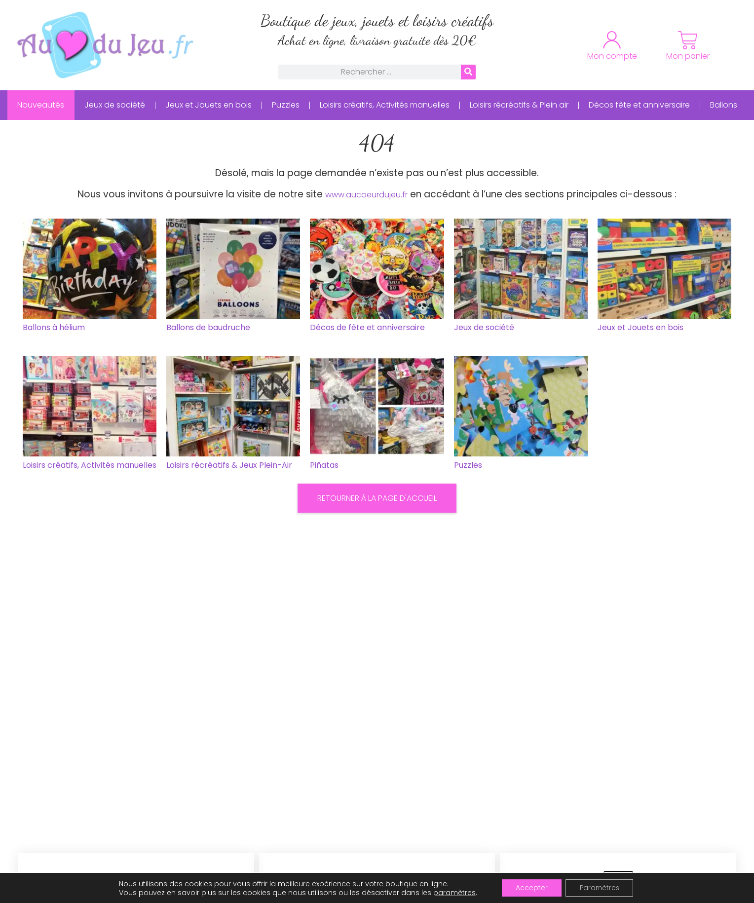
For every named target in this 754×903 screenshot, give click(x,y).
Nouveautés (40, 105)
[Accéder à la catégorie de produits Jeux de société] (521, 278)
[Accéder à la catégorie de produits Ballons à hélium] (89, 278)
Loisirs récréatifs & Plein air (519, 105)
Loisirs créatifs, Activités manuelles (385, 105)
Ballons (723, 105)
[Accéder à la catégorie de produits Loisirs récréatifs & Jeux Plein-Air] (233, 415)
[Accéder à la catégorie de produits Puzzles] (521, 415)
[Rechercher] (468, 72)
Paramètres (600, 888)
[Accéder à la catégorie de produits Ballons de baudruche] (233, 278)
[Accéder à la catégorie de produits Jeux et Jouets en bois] (664, 278)
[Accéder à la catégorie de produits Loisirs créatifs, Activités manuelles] (89, 415)
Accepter (530, 888)
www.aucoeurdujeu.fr (366, 194)
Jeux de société (114, 105)
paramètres (452, 892)
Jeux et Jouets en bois (208, 105)
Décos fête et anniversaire (639, 105)
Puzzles (286, 105)
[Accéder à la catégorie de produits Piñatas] (377, 415)
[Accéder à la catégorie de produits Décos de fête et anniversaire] (377, 278)
